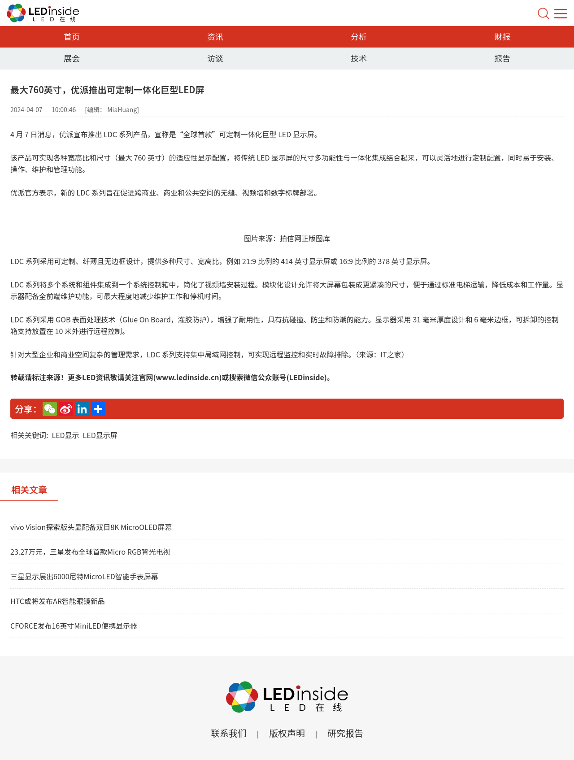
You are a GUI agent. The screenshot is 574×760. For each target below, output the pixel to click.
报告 (502, 58)
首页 (72, 36)
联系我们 (229, 732)
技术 (359, 58)
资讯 (215, 36)
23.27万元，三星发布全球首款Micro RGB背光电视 (90, 551)
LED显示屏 (100, 435)
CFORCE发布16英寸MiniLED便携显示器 (73, 625)
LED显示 (65, 435)
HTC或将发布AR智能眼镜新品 (57, 600)
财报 (502, 36)
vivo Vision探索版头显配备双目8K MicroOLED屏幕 (91, 526)
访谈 (215, 58)
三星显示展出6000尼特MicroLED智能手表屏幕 (84, 576)
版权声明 (287, 732)
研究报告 (345, 732)
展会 (72, 58)
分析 (359, 36)
